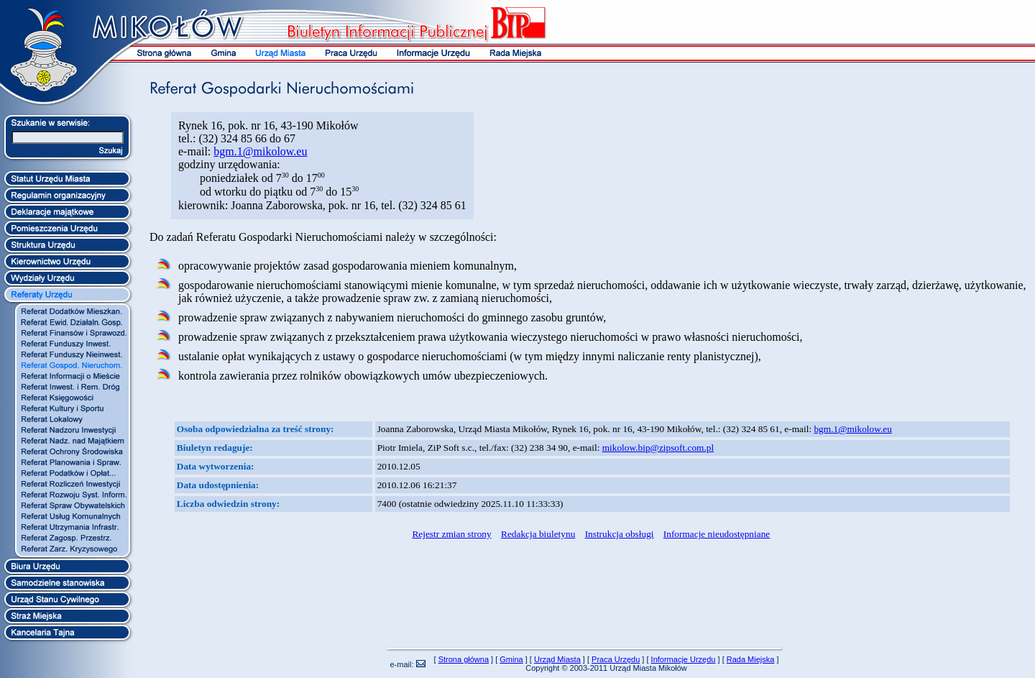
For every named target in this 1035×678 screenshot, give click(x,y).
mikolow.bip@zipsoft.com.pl (658, 447)
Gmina (511, 659)
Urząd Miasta (557, 659)
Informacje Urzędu (683, 659)
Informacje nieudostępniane (716, 533)
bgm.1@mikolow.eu (260, 151)
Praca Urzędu (616, 659)
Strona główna (463, 659)
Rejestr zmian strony (451, 533)
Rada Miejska (751, 659)
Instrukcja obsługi (619, 533)
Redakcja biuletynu (538, 533)
